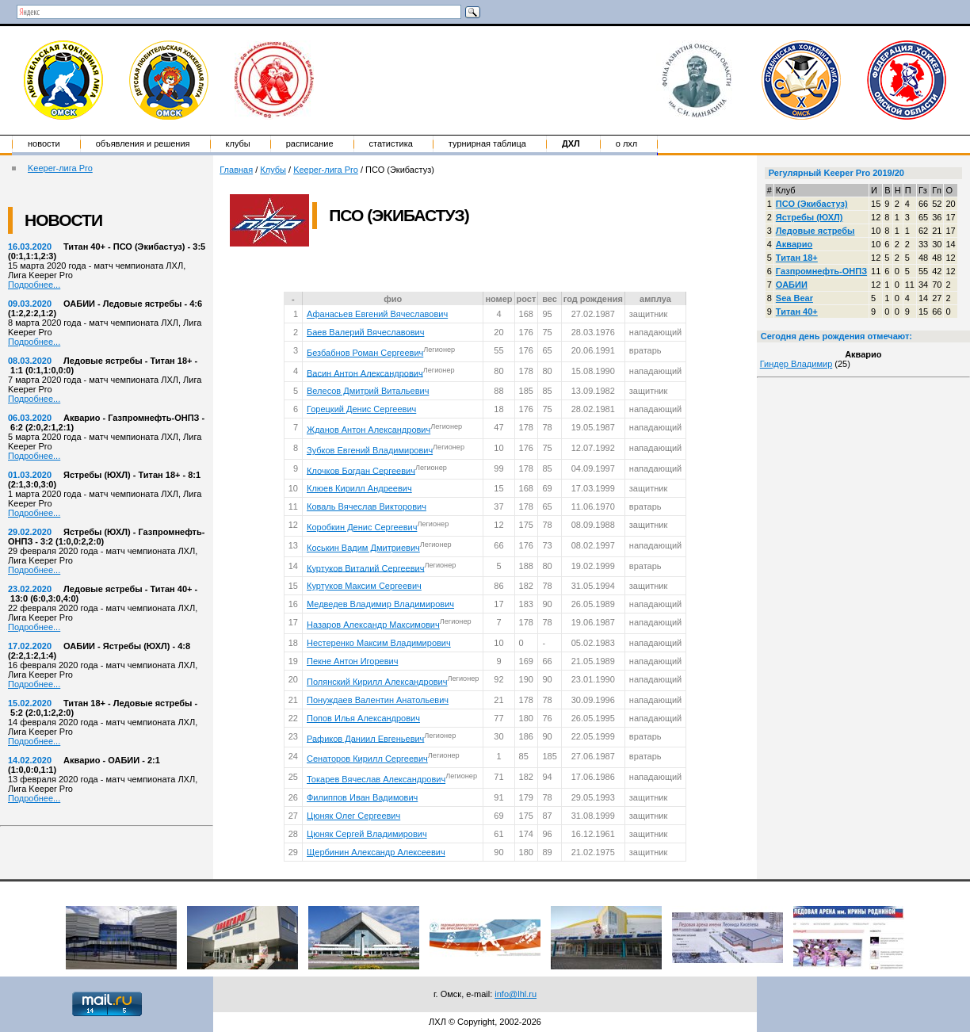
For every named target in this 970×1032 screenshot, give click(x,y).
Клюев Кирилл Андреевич (359, 488)
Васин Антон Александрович (365, 372)
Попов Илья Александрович (363, 718)
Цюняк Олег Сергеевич (353, 815)
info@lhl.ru (516, 994)
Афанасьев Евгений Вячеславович (377, 314)
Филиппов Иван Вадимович (362, 797)
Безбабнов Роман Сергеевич (365, 352)
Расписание (310, 143)
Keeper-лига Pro (60, 168)
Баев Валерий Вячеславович (365, 332)
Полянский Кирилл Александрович (377, 681)
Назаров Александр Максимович (373, 624)
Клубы (238, 143)
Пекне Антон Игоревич (352, 661)
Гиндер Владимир (796, 364)
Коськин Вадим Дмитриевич (363, 547)
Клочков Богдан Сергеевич (361, 470)
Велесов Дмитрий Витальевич (368, 391)
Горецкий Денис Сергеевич (361, 409)
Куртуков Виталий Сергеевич (365, 567)
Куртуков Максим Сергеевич (364, 586)
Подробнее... (34, 284)
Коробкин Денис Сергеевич (362, 527)
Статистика (391, 143)
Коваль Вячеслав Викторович (366, 506)
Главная (236, 169)
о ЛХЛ (627, 143)
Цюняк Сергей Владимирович (367, 834)
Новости (44, 143)
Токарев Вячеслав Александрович (376, 779)
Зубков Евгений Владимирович (370, 450)
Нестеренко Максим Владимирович (379, 643)
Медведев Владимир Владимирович (380, 604)
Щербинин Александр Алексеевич (376, 852)
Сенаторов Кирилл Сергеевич (367, 758)
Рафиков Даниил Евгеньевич (365, 738)
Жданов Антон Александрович (368, 429)
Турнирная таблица (487, 143)
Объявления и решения (143, 143)
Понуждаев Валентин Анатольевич (378, 700)
